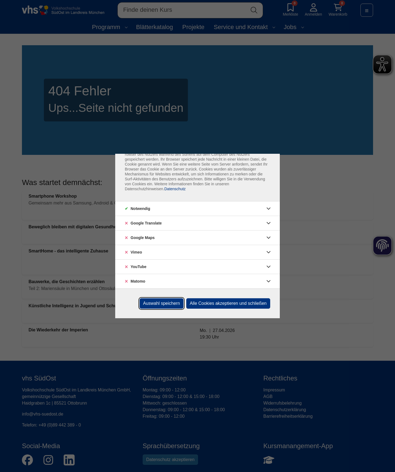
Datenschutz (175, 189)
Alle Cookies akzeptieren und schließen (228, 303)
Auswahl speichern (161, 303)
